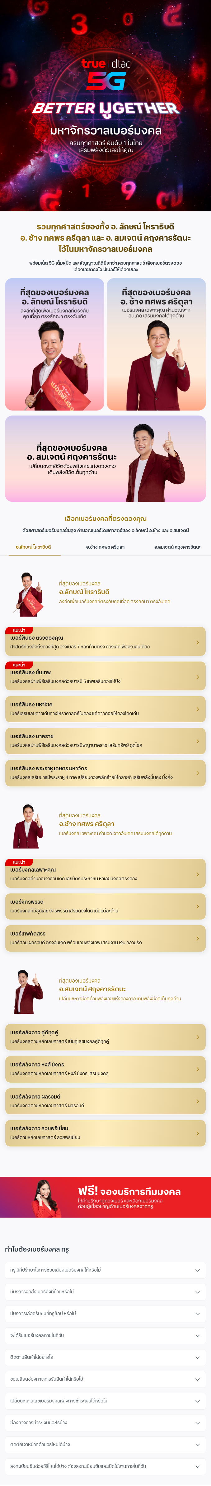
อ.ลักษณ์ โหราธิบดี (35, 549)
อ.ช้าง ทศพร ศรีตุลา (105, 547)
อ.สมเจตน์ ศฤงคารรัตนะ (177, 547)
